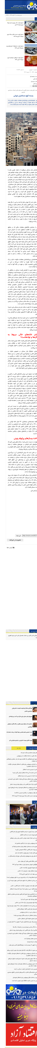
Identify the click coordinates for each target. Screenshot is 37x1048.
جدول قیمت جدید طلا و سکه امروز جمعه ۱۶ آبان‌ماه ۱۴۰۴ (10, 35)
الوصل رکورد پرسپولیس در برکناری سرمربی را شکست (21, 793)
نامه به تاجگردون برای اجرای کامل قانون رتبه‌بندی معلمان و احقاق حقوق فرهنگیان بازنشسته (19, 895)
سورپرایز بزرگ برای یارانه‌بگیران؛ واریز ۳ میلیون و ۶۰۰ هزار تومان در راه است (19, 923)
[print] (31, 79)
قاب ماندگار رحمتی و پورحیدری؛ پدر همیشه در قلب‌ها (20, 927)
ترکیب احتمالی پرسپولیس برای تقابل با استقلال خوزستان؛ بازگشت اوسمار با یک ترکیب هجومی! (19, 765)
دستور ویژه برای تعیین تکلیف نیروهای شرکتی (22, 909)
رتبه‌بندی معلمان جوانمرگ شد (26, 939)
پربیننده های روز (28, 748)
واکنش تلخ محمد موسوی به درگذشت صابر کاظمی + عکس (19, 886)
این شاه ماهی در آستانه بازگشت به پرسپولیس (23, 756)
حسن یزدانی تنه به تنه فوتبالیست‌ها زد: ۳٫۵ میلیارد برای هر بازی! (18, 906)
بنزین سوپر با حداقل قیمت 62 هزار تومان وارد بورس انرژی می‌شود (17, 950)
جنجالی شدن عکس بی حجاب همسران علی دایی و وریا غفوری (19, 637)
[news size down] (27, 86)
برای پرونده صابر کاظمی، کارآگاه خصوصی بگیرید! (21, 850)
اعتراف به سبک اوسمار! (27, 942)
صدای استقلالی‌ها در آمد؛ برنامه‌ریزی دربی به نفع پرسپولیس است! (17, 877)
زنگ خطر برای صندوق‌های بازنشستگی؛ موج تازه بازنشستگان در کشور (19, 857)
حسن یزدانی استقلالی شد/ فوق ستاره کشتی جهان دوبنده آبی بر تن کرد (19, 882)
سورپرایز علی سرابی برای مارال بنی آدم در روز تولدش (15, 716)
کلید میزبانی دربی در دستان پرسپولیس (24, 912)
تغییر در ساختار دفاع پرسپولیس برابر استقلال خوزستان (20, 977)
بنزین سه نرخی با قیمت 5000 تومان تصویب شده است (20, 981)
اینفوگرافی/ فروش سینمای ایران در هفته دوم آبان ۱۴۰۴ (20, 865)
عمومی (26, 69)
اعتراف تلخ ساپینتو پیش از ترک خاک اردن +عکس (21, 903)
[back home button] (30, 76)
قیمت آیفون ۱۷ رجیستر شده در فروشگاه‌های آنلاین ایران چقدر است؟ (19, 946)
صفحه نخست (32, 69)
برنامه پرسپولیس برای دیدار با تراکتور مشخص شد (21, 843)
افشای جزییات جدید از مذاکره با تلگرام (24, 835)
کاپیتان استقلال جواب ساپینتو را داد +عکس (23, 871)
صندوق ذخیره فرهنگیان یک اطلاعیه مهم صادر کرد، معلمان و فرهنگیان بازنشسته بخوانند (18, 760)
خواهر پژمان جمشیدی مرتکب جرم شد (25, 753)
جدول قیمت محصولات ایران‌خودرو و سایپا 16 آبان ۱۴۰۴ (10, 47)
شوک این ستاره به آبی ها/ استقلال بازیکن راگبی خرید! (20, 773)
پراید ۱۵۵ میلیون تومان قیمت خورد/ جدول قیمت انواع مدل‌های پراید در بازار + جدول (19, 960)
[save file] (31, 83)
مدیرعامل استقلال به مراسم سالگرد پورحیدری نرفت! (21, 915)
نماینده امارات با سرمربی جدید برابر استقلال (23, 776)
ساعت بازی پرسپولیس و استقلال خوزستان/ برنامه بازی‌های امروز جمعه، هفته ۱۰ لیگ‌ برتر (19, 789)
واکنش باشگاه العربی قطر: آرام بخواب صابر (23, 861)
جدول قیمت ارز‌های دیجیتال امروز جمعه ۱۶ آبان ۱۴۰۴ (11, 59)
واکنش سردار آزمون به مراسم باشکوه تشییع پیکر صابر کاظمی (19, 832)
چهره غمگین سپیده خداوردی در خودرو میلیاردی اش (15, 740)
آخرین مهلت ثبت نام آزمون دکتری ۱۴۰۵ (23, 874)
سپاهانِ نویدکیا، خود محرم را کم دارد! (24, 899)
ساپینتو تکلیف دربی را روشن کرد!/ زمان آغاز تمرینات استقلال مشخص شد (20, 890)
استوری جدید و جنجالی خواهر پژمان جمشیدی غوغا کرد (20, 847)
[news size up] (32, 86)
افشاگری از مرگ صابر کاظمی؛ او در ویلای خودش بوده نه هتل (19, 784)
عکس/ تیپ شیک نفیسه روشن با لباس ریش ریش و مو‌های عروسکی (20, 839)
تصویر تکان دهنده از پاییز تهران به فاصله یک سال (21, 853)
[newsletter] (10, 540)
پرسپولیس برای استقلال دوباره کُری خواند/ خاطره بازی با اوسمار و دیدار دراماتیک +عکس (19, 780)
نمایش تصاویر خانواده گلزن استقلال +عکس (23, 919)
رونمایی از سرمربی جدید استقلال (26, 769)
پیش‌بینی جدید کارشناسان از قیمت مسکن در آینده (21, 969)
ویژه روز (14, 748)
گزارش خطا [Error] (6, 547)
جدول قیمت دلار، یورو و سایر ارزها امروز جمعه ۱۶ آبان (11, 24)
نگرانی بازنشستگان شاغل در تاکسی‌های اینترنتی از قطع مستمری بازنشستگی (19, 973)
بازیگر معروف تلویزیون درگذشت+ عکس (24, 868)
